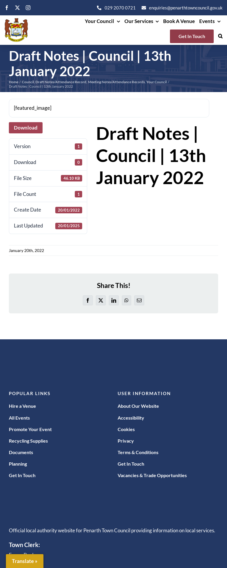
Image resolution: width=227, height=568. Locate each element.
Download (26, 128)
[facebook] (6, 7)
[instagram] (28, 7)
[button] (220, 36)
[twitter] (17, 7)
